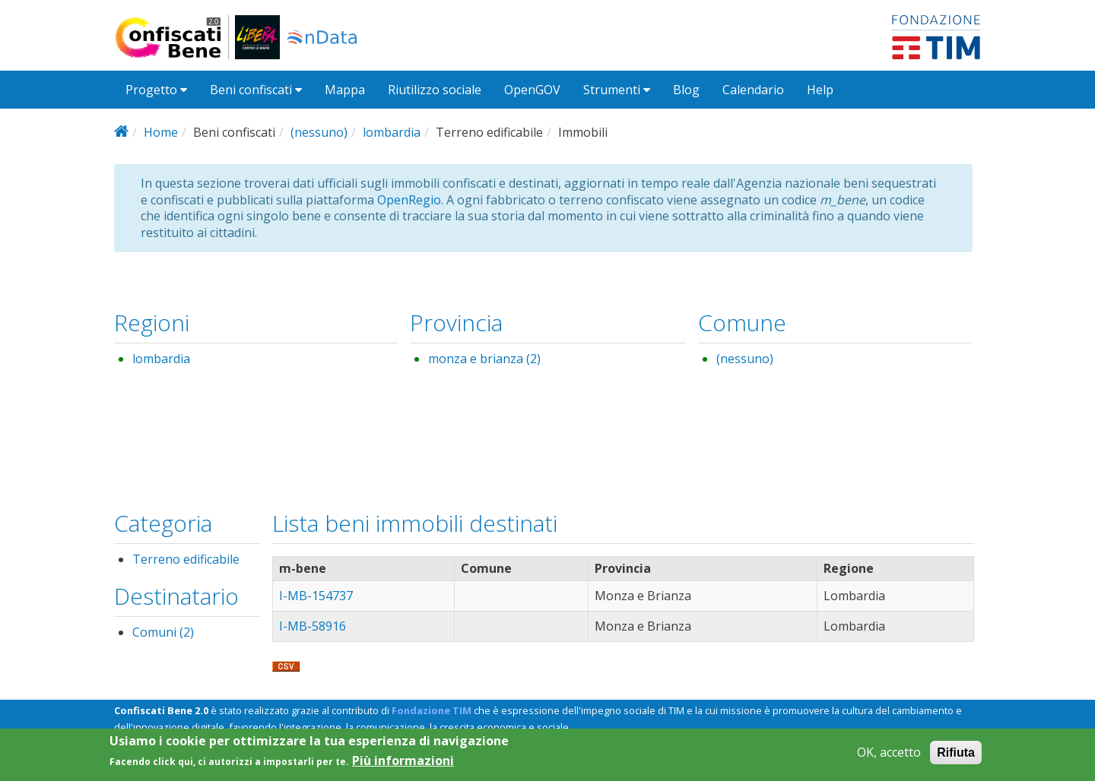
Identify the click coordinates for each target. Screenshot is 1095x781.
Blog (686, 89)
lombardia (392, 132)
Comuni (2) (163, 632)
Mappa (345, 89)
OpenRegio (409, 199)
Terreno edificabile (186, 559)
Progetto (156, 89)
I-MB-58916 (312, 626)
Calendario (753, 89)
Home (161, 132)
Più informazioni (403, 765)
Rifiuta (956, 756)
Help (820, 89)
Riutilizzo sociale (434, 89)
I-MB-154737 (316, 595)
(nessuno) (319, 132)
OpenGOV (532, 89)
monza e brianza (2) (484, 358)
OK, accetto (889, 756)
